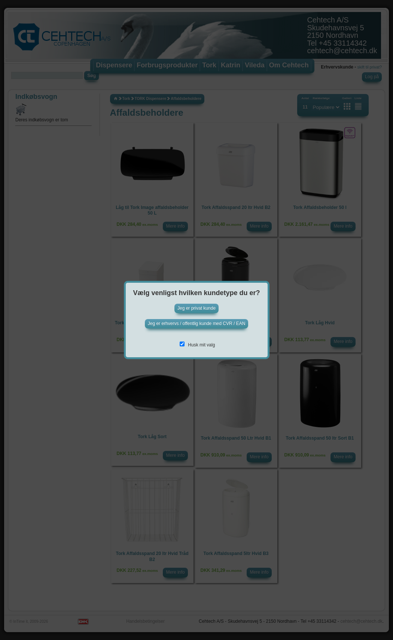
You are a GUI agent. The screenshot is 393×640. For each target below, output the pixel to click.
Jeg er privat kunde (196, 308)
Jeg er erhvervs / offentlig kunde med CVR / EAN (197, 323)
